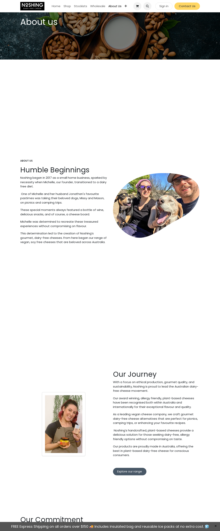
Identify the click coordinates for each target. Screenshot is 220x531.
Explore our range (129, 471)
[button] (147, 6)
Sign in (163, 6)
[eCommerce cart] (137, 6)
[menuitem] (56, 6)
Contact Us (187, 6)
